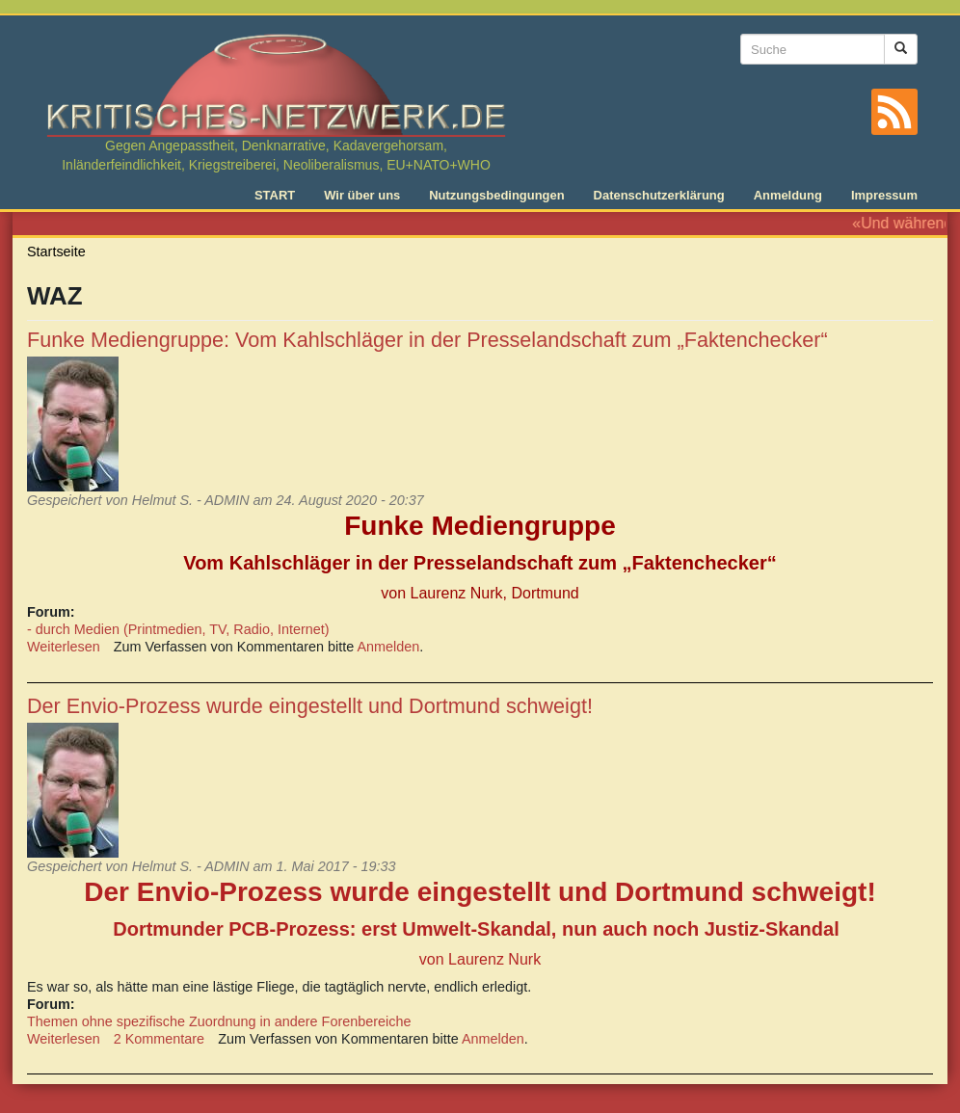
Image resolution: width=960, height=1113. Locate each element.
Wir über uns (362, 195)
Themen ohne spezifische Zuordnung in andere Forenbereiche (219, 1021)
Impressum (884, 195)
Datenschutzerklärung (659, 195)
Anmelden (389, 646)
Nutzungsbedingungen (496, 195)
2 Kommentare (159, 1039)
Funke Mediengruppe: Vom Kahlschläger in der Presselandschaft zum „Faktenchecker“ (427, 340)
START (274, 195)
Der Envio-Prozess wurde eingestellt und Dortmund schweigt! (310, 706)
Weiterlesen (63, 646)
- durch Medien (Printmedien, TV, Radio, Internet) (178, 629)
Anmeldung (788, 195)
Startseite (56, 251)
